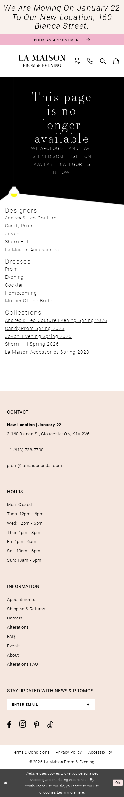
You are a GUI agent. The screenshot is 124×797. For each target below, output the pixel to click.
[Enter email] (51, 704)
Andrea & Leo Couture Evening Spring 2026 (56, 320)
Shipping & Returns (26, 609)
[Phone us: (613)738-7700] (90, 61)
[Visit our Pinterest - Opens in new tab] (36, 725)
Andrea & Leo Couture (31, 218)
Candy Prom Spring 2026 (34, 328)
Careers (15, 618)
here (80, 792)
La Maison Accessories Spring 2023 (47, 352)
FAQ (11, 636)
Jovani (13, 233)
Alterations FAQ (22, 664)
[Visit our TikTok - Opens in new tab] (50, 725)
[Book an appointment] (62, 39)
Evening (14, 277)
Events (14, 646)
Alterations (18, 627)
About (13, 655)
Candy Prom (19, 225)
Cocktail (14, 285)
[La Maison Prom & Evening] (42, 61)
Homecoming (21, 293)
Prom (11, 269)
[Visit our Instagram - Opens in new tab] (22, 724)
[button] (7, 61)
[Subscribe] (89, 704)
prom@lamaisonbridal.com (34, 465)
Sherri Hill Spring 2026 (32, 344)
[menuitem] (7, 61)
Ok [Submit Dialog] (117, 782)
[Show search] (103, 61)
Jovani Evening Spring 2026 (38, 336)
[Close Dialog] (5, 783)
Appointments (21, 599)
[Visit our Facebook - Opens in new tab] (9, 725)
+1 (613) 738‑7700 (25, 450)
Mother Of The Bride (28, 301)
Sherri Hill (16, 241)
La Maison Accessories (32, 249)
